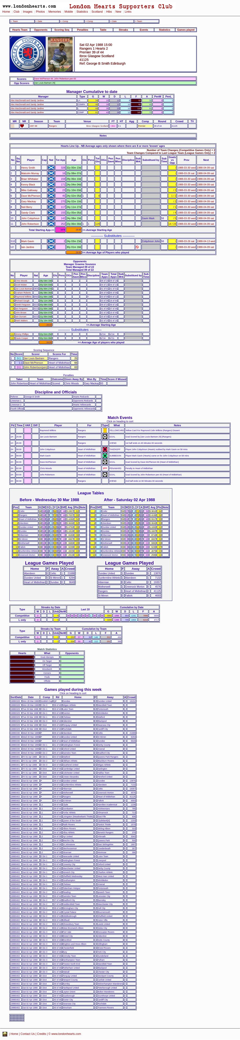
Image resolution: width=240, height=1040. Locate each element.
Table (103, 29)
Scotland (97, 11)
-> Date (113, 21)
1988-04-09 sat (205, 167)
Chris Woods (21, 281)
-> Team (138, 21)
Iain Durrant (20, 316)
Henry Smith (28, 167)
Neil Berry (26, 207)
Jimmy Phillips (22, 334)
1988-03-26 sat (185, 173)
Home (6, 11)
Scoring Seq (61, 29)
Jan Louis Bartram (23, 289)
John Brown (20, 312)
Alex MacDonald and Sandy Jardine (27, 100)
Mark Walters (21, 320)
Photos (40, 11)
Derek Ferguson (22, 304)
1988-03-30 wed (186, 167)
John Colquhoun (30, 218)
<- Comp (64, 21)
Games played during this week (73, 689)
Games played (186, 29)
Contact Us (28, 1034)
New (118, 11)
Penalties (82, 29)
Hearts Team (19, 29)
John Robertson (30, 223)
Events (144, 29)
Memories (54, 11)
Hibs (109, 11)
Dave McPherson (31, 195)
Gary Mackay (28, 201)
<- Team (14, 21)
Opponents (40, 29)
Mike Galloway (29, 190)
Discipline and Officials (56, 392)
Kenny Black (28, 184)
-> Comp (89, 21)
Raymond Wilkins (23, 297)
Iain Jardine (27, 247)
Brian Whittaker (29, 179)
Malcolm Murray (30, 173)
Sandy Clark (28, 212)
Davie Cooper (21, 338)
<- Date (38, 21)
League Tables (91, 493)
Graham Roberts (23, 293)
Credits (41, 1034)
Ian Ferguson (21, 308)
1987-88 (33, 126)
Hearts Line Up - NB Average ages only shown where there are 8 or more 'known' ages (113, 145)
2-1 (113, 126)
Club (16, 11)
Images (27, 11)
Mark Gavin (27, 241)
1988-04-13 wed (206, 241)
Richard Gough (22, 301)
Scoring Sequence (44, 350)
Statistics (82, 11)
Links (128, 11)
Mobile (68, 11)
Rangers (53, 126)
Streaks (123, 29)
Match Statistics (47, 649)
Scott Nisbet (21, 285)
